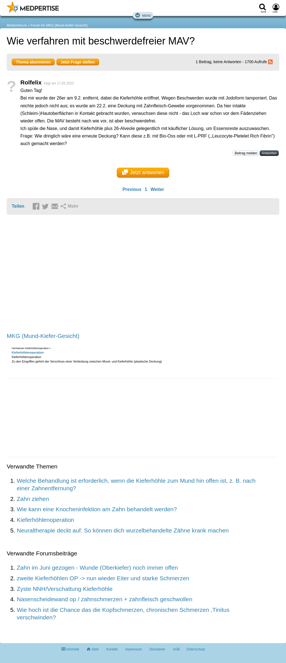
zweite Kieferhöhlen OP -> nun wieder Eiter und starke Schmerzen (103, 578)
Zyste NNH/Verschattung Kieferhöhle (65, 589)
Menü (143, 15)
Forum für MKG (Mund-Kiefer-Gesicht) (58, 25)
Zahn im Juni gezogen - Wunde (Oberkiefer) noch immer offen (97, 567)
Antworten (269, 153)
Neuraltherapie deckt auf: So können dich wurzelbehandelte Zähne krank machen (123, 530)
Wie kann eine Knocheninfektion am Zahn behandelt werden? (97, 509)
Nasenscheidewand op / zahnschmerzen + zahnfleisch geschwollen (104, 599)
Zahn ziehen (33, 499)
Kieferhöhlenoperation (28, 352)
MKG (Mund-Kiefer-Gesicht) (43, 336)
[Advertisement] (93, 274)
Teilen (18, 206)
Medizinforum (17, 25)
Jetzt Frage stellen (78, 62)
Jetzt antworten (143, 172)
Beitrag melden (246, 153)
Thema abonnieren (33, 62)
